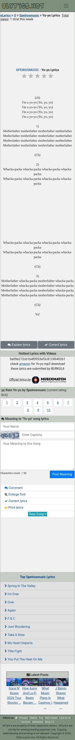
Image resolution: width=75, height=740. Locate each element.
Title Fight (13, 651)
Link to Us (65, 717)
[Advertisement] (37, 43)
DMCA (33, 717)
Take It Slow (15, 635)
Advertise (37, 721)
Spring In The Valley (20, 586)
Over (9, 602)
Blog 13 (49, 721)
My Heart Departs (19, 643)
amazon (24, 364)
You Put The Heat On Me (23, 659)
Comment (14, 488)
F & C (10, 618)
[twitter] (16, 717)
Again (10, 610)
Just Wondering (17, 627)
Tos (41, 717)
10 (48, 410)
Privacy (23, 717)
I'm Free (12, 594)
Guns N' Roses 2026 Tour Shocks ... (14, 692)
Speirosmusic (29, 15)
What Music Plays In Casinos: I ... (45, 694)
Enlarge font (15, 494)
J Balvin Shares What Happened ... (61, 694)
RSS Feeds (51, 717)
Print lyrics (14, 507)
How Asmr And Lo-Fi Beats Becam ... (30, 692)
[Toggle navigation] (66, 6)
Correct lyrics (56, 345)
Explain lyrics (19, 345)
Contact (25, 721)
